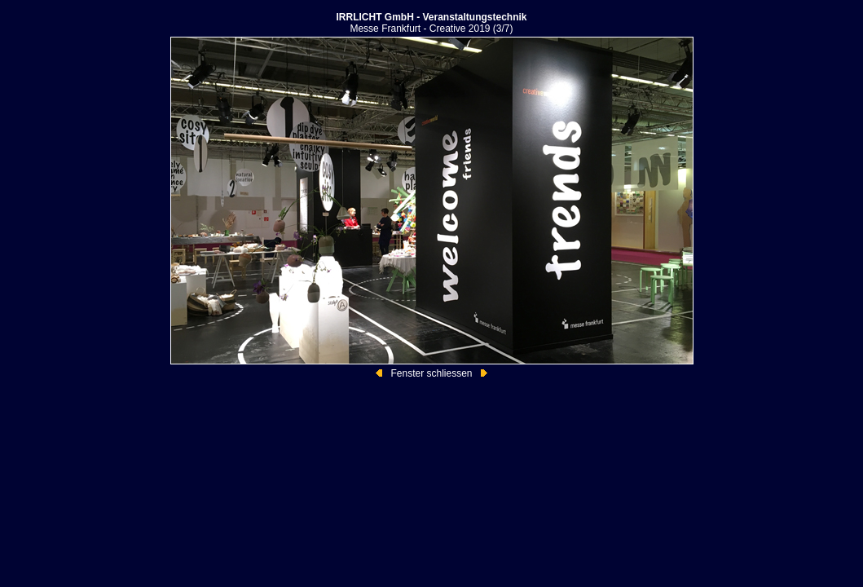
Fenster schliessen (431, 373)
